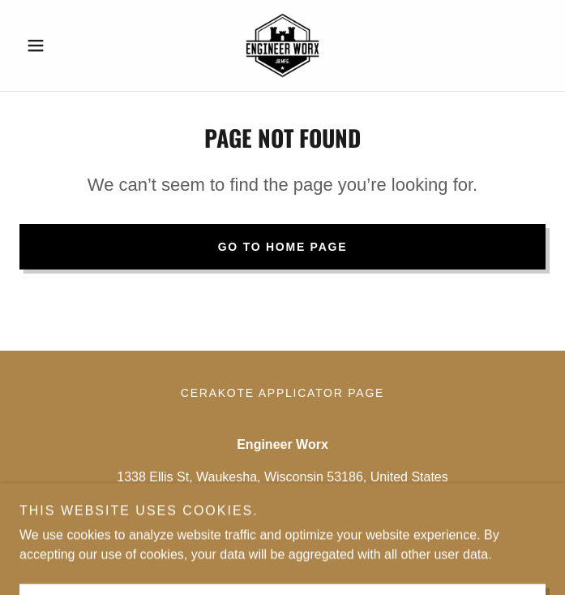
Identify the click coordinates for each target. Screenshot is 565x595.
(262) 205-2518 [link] (282, 509)
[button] (58, 45)
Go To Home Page (283, 246)
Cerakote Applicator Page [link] (282, 392)
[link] (282, 45)
